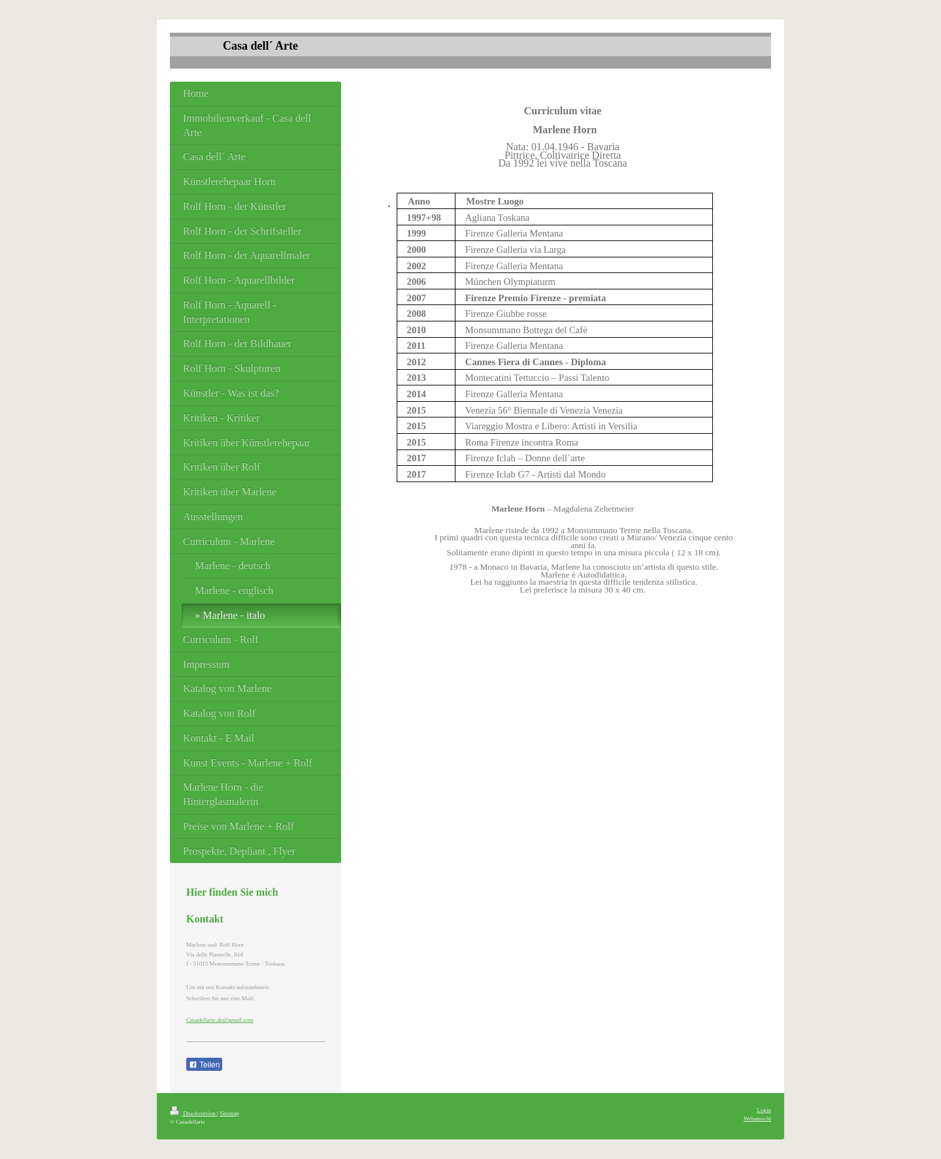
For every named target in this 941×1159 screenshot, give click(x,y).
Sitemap (229, 1113)
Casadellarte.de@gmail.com (220, 1020)
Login (764, 1110)
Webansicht (757, 1118)
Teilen (204, 1064)
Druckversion (193, 1113)
